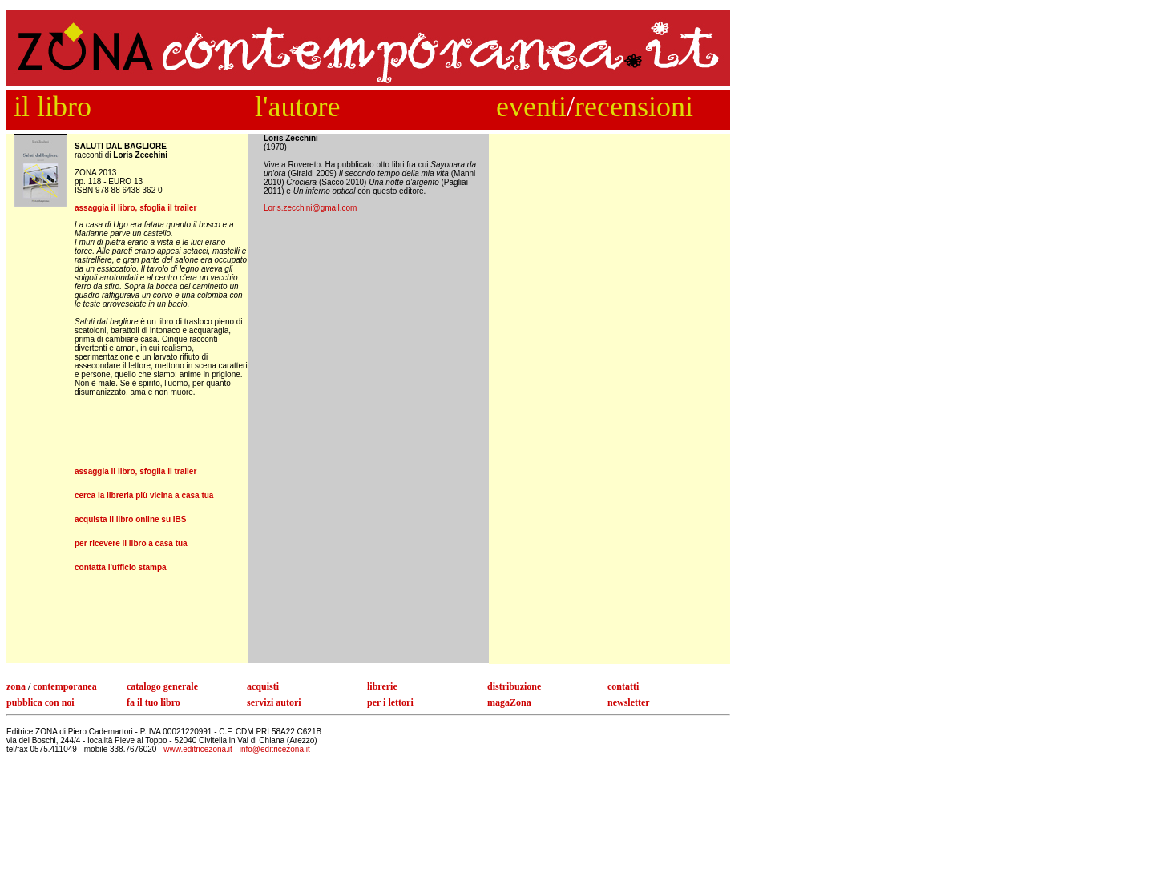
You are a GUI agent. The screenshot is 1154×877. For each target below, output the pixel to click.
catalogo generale (162, 686)
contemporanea (64, 686)
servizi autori (274, 702)
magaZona (509, 702)
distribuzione (514, 686)
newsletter (628, 702)
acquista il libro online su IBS (130, 519)
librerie (382, 686)
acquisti (263, 686)
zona (16, 686)
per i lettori (390, 702)
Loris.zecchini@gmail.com (310, 207)
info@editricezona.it (275, 749)
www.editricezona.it (198, 749)
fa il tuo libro (153, 702)
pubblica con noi (40, 702)
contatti (623, 686)
